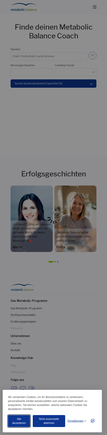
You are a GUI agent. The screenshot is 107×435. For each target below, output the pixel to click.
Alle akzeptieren (19, 421)
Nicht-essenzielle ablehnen (49, 421)
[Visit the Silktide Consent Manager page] (93, 421)
